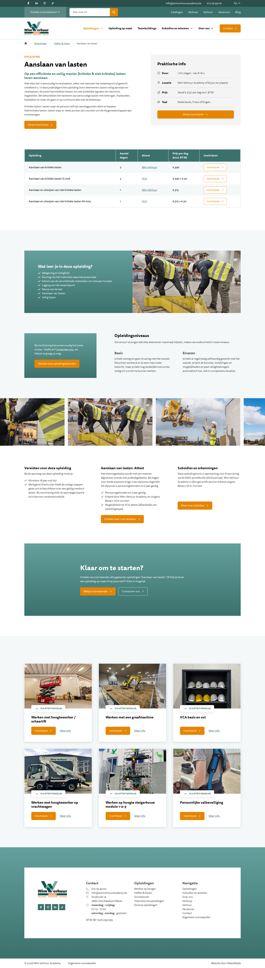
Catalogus (177, 12)
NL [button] (237, 3)
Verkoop (193, 12)
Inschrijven (213, 167)
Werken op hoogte (144, 889)
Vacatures (224, 12)
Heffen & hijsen (62, 43)
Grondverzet (141, 897)
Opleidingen (91, 28)
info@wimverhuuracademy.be (183, 3)
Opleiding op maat (120, 28)
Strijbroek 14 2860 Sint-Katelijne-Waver (106, 899)
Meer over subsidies (192, 505)
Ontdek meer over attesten (120, 519)
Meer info (65, 731)
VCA (144, 179)
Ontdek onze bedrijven (45, 12)
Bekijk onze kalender (96, 591)
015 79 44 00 (214, 3)
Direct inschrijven (38, 125)
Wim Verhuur (149, 167)
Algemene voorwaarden (196, 917)
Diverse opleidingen (145, 905)
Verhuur (208, 12)
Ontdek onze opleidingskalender (57, 364)
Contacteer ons (64, 349)
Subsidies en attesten (175, 28)
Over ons (204, 28)
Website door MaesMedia (226, 963)
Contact (228, 28)
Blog (238, 12)
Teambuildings (147, 28)
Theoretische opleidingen (149, 901)
